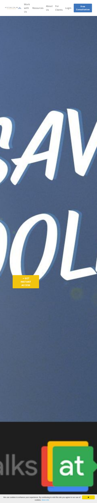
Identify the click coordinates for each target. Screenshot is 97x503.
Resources (37, 8)
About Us (49, 8)
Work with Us (27, 8)
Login (68, 8)
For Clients (59, 8)
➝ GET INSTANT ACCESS (26, 282)
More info (45, 500)
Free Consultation (83, 8)
